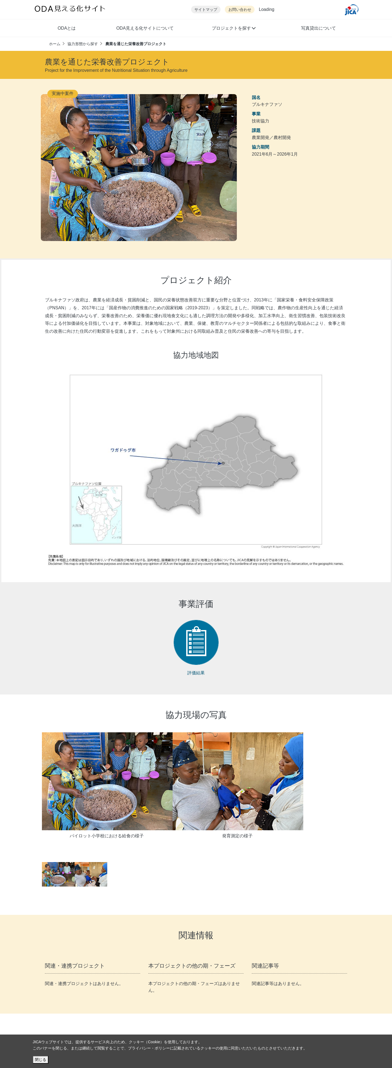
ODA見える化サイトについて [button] (145, 28)
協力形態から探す (83, 44)
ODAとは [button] (67, 28)
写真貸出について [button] (318, 28)
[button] (233, 29)
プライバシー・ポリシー (149, 1048)
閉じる (40, 1059)
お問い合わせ (239, 10)
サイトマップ (205, 10)
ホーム (54, 44)
